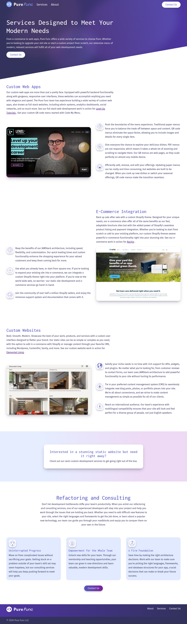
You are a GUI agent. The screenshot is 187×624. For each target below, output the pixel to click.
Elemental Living (15, 352)
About (150, 608)
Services (161, 608)
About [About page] (55, 4)
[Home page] (19, 6)
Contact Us (15, 54)
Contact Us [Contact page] (171, 4)
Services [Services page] (42, 4)
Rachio (130, 241)
